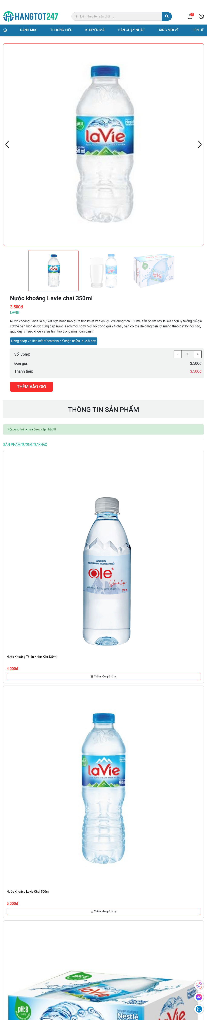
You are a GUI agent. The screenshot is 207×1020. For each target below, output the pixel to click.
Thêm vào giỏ (31, 386)
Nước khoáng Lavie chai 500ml (28, 891)
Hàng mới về (168, 22)
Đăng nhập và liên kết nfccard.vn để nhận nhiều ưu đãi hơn (53, 341)
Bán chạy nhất (131, 22)
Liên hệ (198, 22)
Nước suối (49, 32)
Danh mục (28, 22)
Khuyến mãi (95, 22)
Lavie (14, 313)
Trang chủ (13, 32)
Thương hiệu (61, 22)
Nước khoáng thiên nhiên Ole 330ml (32, 656)
